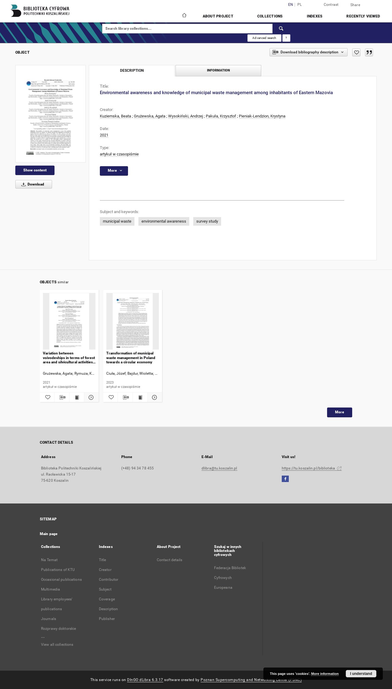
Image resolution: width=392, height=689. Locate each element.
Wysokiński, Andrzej (185, 116)
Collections (270, 16)
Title (102, 560)
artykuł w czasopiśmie (119, 154)
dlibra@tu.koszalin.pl (219, 468)
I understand (361, 674)
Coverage (107, 599)
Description (108, 609)
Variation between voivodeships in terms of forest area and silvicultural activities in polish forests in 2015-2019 (69, 357)
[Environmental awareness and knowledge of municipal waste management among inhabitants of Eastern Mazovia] (50, 113)
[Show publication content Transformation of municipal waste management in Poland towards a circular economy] (140, 397)
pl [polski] (299, 5)
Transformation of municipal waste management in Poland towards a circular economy (130, 357)
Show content (35, 170)
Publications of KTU (58, 570)
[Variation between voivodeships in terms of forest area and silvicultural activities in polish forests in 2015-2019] (69, 321)
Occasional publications (61, 579)
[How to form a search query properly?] (286, 38)
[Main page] (184, 16)
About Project (218, 16)
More (339, 412)
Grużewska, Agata (149, 116)
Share (355, 5)
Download (31, 184)
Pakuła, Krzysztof (221, 116)
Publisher (107, 619)
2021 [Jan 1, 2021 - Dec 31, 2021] (104, 135)
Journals (48, 619)
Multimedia (50, 589)
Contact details (170, 560)
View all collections (57, 644)
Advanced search (264, 38)
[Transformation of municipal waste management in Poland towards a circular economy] (133, 321)
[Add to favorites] (356, 52)
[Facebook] (285, 479)
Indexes (315, 16)
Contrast (331, 4)
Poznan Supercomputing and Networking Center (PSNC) (251, 680)
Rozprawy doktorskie (58, 628)
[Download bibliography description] (62, 397)
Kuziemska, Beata (115, 116)
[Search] (281, 28)
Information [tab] (218, 70)
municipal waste (117, 221)
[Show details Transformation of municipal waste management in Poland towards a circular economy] (154, 397)
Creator (105, 570)
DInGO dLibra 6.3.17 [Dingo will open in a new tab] (145, 680)
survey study (207, 221)
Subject (105, 589)
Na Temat (49, 560)
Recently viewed (363, 16)
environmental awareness (163, 221)
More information (325, 674)
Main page (49, 534)
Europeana (223, 587)
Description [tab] (132, 70)
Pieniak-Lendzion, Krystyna (262, 116)
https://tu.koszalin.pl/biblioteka (312, 468)
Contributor (108, 579)
